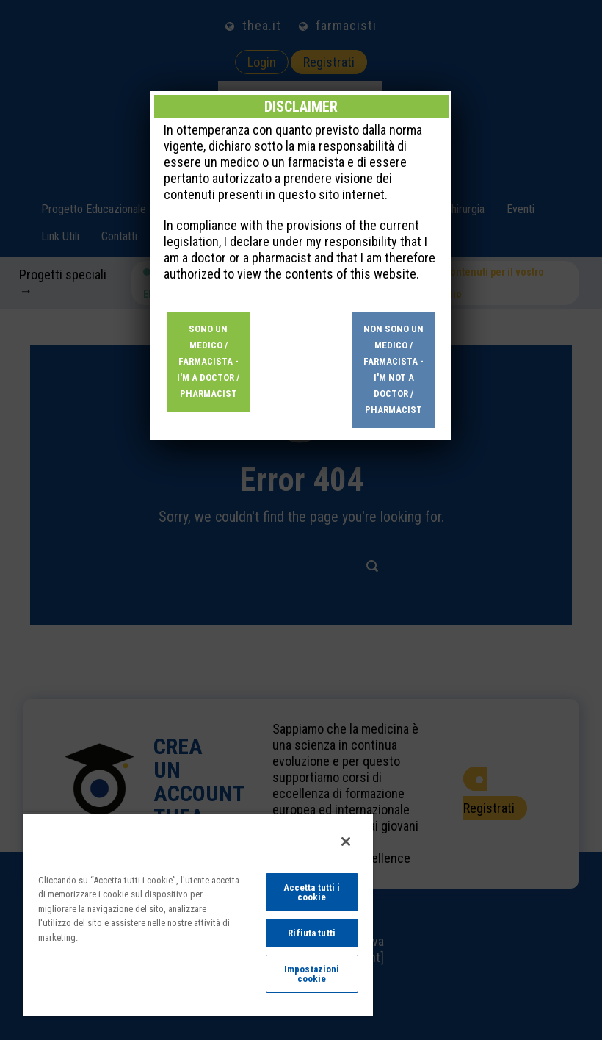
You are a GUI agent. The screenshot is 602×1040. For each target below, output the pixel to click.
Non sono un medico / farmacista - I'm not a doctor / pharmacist (393, 369)
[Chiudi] (346, 841)
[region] (198, 914)
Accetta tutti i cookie (312, 892)
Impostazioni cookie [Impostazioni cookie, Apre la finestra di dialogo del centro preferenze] (312, 974)
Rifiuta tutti (312, 933)
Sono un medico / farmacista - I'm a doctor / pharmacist (208, 361)
